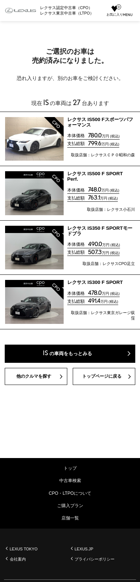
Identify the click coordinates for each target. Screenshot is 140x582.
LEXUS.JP (85, 549)
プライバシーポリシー (95, 559)
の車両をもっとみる (67, 353)
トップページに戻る (101, 377)
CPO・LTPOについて (69, 493)
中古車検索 (70, 480)
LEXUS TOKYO (24, 549)
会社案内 (18, 559)
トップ (70, 468)
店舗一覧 (70, 518)
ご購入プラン (70, 505)
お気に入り (113, 11)
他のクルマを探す (34, 377)
